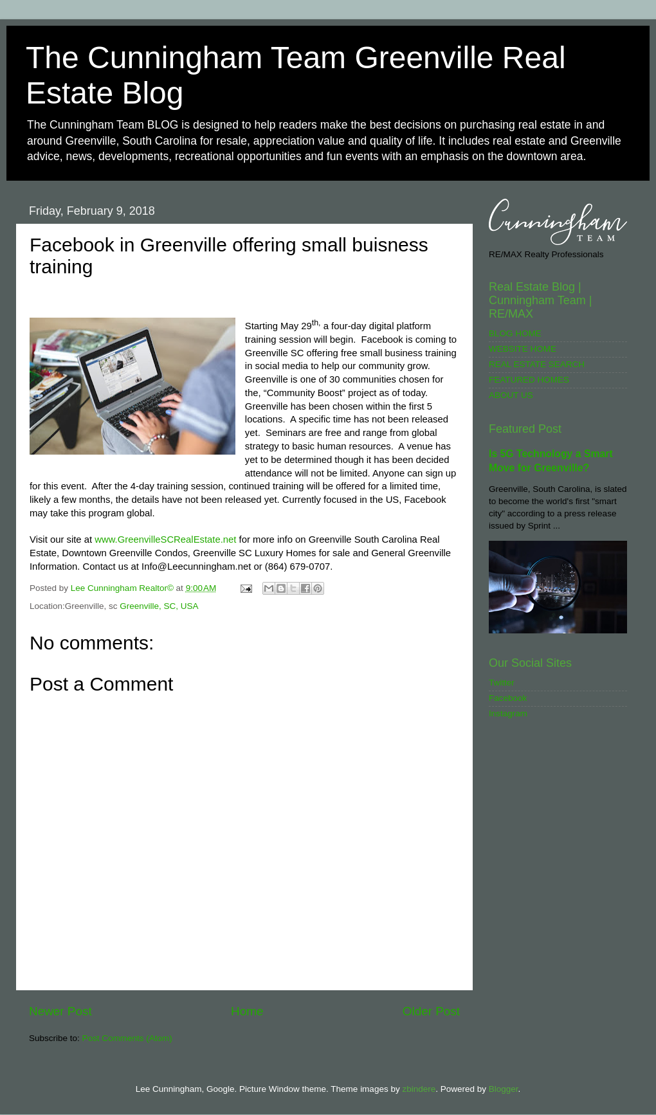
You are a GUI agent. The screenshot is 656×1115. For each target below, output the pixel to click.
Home (247, 1011)
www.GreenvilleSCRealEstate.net (165, 539)
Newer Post (60, 1011)
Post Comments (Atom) (127, 1038)
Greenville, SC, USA (159, 606)
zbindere (418, 1089)
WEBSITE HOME (522, 349)
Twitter (502, 682)
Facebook (508, 698)
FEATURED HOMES (529, 380)
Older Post (431, 1011)
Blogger (503, 1089)
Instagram (508, 713)
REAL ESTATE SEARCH (537, 364)
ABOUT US (511, 395)
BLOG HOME (515, 333)
